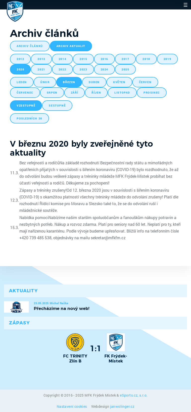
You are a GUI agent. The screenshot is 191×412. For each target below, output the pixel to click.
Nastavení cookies (72, 406)
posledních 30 (29, 118)
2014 (62, 59)
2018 (146, 59)
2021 (41, 69)
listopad (122, 92)
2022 (62, 69)
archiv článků (30, 46)
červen (145, 82)
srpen (52, 92)
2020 (20, 69)
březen (69, 82)
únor (44, 82)
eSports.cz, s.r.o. (133, 395)
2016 (104, 59)
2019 (167, 59)
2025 (125, 69)
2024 (104, 69)
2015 (83, 59)
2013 (41, 59)
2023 (83, 69)
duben (94, 82)
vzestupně (26, 105)
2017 (125, 59)
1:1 (95, 348)
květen (119, 82)
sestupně (57, 105)
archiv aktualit (70, 46)
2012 (20, 59)
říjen (96, 92)
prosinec (151, 92)
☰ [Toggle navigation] (185, 4)
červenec (25, 92)
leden (22, 82)
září (74, 92)
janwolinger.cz (122, 406)
